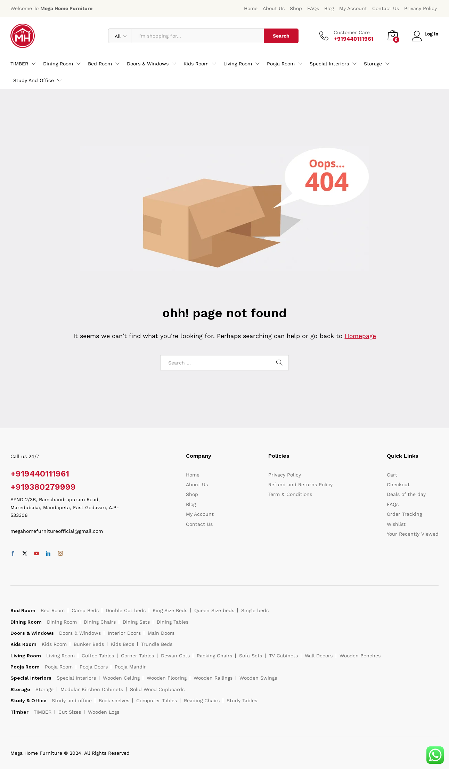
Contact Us (385, 8)
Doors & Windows (80, 633)
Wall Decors (319, 655)
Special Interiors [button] (329, 63)
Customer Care (350, 32)
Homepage (360, 335)
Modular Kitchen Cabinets (91, 689)
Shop (296, 8)
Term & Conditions (290, 494)
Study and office (72, 700)
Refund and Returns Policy (300, 484)
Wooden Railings (213, 678)
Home (251, 8)
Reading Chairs (202, 700)
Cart (392, 475)
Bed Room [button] (100, 63)
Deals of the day (406, 494)
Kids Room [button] (196, 63)
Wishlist (396, 524)
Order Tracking (404, 514)
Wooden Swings (258, 678)
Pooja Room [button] (281, 63)
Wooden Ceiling (121, 678)
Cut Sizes (69, 712)
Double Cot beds (126, 610)
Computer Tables (156, 700)
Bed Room (53, 610)
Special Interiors (76, 678)
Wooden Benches (360, 655)
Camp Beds (85, 610)
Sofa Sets (250, 655)
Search (279, 36)
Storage (44, 689)
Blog (329, 8)
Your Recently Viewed (413, 534)
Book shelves (114, 700)
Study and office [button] (33, 80)
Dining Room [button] (58, 63)
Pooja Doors (94, 667)
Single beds (255, 610)
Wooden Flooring (167, 678)
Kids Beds (122, 644)
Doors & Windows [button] (148, 63)
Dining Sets (136, 622)
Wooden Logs (103, 712)
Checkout (398, 484)
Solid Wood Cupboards (157, 689)
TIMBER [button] (19, 63)
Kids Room (54, 644)
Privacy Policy (420, 8)
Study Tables (242, 700)
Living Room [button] (237, 63)
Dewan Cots (175, 655)
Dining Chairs (100, 622)
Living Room (60, 655)
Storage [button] (373, 63)
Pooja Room (59, 667)
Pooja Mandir (130, 667)
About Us (274, 8)
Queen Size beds (214, 610)
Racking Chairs (214, 655)
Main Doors (161, 633)
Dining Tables (172, 622)
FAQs (313, 8)
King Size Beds (170, 610)
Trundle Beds (156, 644)
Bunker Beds (89, 644)
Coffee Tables (98, 655)
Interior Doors (124, 633)
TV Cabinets (283, 655)
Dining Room (62, 622)
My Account (353, 8)
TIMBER (42, 712)
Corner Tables (137, 655)
